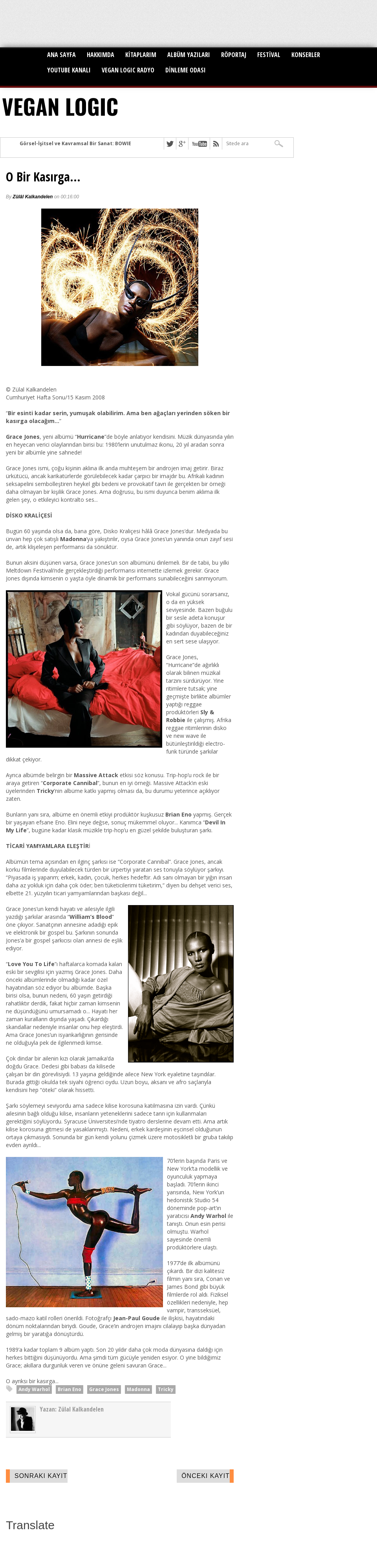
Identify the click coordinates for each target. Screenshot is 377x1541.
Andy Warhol (34, 1389)
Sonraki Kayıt (41, 1476)
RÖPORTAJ (233, 54)
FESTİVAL (268, 54)
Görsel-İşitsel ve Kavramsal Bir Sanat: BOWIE (75, 143)
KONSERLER (305, 54)
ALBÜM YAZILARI (188, 54)
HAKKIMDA (100, 54)
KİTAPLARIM (140, 54)
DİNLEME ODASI (185, 70)
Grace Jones (104, 1389)
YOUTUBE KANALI (69, 70)
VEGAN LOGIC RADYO (128, 70)
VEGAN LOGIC (60, 106)
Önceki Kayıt (205, 1476)
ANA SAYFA (61, 54)
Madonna (138, 1389)
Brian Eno (69, 1389)
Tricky (166, 1389)
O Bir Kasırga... (43, 177)
